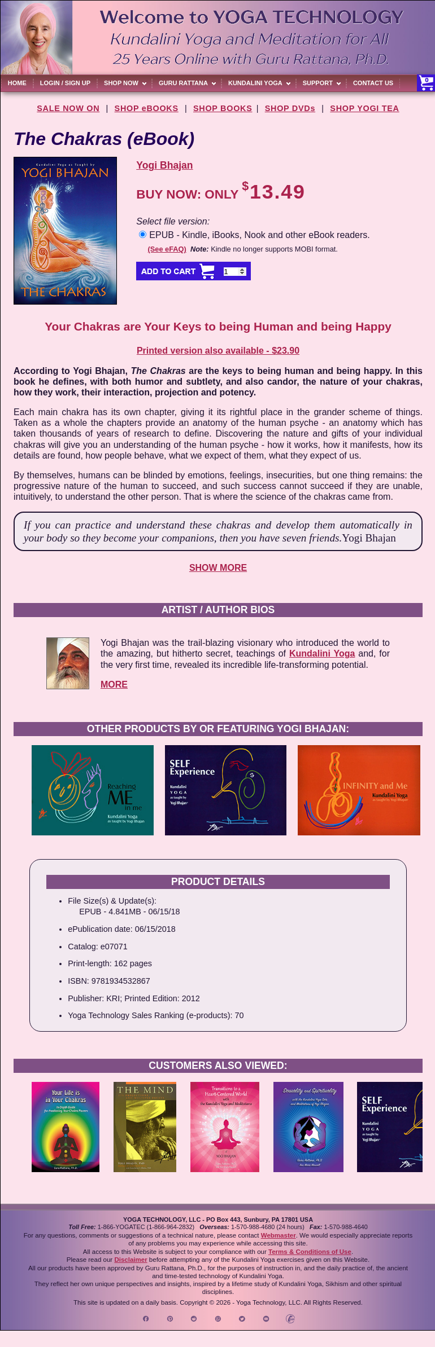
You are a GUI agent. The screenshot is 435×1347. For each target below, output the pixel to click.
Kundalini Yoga (322, 653)
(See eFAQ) (167, 249)
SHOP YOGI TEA (364, 108)
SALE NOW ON (68, 108)
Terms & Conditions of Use (309, 1251)
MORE (114, 684)
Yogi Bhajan (164, 165)
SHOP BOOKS (223, 108)
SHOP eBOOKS (147, 108)
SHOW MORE (218, 568)
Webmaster (278, 1235)
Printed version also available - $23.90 (218, 350)
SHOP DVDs (290, 108)
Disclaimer (130, 1259)
